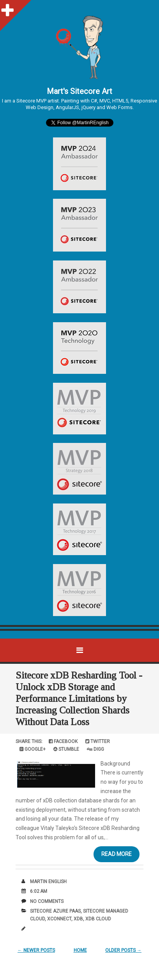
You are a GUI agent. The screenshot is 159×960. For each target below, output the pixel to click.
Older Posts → (123, 950)
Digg (95, 749)
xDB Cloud (98, 919)
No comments (47, 901)
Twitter (97, 741)
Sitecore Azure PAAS (55, 911)
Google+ (32, 749)
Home (80, 950)
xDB (78, 919)
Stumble (66, 749)
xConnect (59, 919)
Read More (116, 854)
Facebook (63, 741)
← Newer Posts (36, 950)
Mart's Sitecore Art (79, 91)
